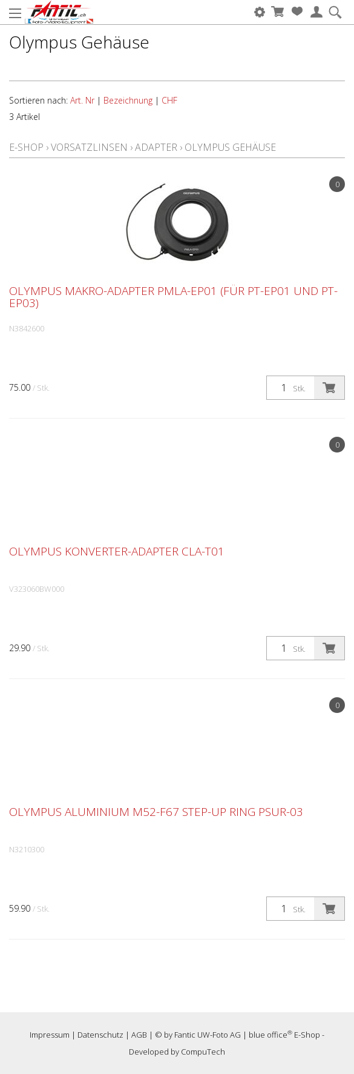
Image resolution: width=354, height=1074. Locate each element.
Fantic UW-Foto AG (207, 1034)
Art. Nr (82, 100)
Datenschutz (100, 1034)
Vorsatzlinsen (89, 147)
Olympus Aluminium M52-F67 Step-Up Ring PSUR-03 (156, 812)
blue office (270, 1034)
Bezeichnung (127, 100)
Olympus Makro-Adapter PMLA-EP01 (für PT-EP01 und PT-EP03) (173, 297)
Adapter (156, 147)
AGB (139, 1034)
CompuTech (203, 1051)
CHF (169, 100)
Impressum (50, 1034)
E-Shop (26, 147)
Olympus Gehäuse (230, 147)
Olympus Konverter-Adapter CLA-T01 (117, 551)
